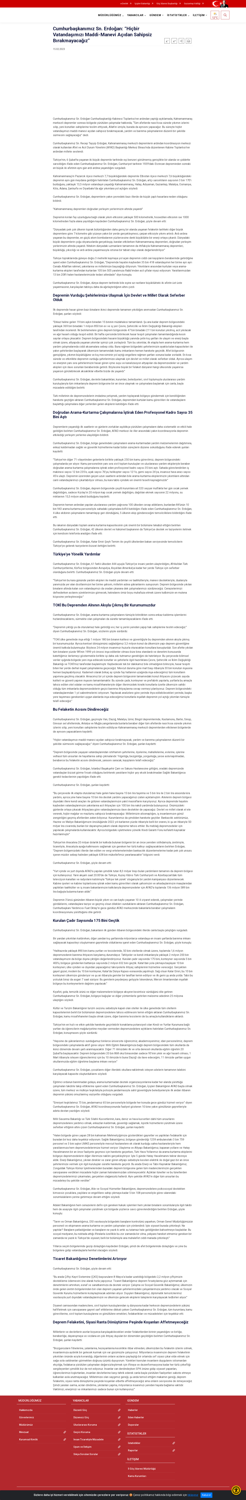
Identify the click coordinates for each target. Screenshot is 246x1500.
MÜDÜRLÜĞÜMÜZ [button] (109, 15)
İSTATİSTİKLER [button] (177, 15)
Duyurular (133, 1424)
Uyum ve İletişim (82, 1446)
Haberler (133, 1410)
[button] (181, 41)
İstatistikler (134, 1443)
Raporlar (133, 1450)
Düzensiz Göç (81, 1417)
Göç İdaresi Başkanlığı (166, 4)
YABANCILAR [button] (135, 15)
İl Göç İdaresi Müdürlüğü (142, 1468)
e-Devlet (124, 4)
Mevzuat (24, 1432)
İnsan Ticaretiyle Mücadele (88, 1439)
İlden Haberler (136, 1417)
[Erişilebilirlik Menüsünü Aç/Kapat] (236, 1490)
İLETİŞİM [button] (199, 15)
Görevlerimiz (26, 1417)
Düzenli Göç (80, 1410)
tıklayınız (193, 1495)
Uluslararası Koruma (85, 1424)
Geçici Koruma (81, 1432)
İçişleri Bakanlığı (142, 4)
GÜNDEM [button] (155, 15)
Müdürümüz (26, 1424)
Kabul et (206, 1495)
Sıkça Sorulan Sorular (85, 1454)
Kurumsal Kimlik (28, 1439)
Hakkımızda (25, 1410)
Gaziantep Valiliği (192, 4)
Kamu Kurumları (137, 1476)
